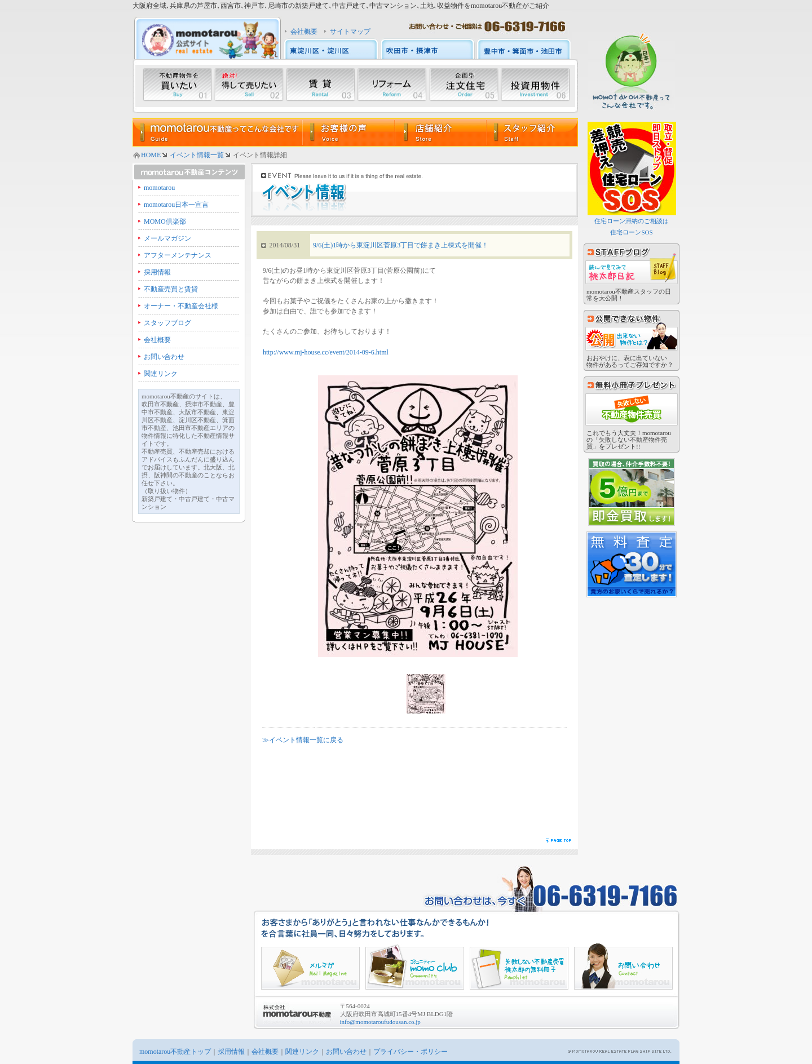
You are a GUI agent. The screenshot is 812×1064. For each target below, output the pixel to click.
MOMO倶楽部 (165, 221)
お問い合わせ (164, 357)
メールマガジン (167, 238)
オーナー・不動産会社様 (181, 306)
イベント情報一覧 (197, 155)
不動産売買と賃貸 (171, 289)
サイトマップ (350, 32)
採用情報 (157, 272)
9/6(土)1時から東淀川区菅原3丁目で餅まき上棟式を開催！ (400, 245)
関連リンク (161, 374)
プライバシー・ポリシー (410, 1052)
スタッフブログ (167, 323)
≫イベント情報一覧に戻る (302, 740)
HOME (151, 155)
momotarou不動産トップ (175, 1052)
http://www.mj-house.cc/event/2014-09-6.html (326, 352)
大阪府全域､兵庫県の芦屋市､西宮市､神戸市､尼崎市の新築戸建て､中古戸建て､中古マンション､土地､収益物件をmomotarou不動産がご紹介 (341, 6)
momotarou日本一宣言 (176, 205)
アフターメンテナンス (177, 255)
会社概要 (303, 32)
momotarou (159, 188)
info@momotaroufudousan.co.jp (380, 1021)
